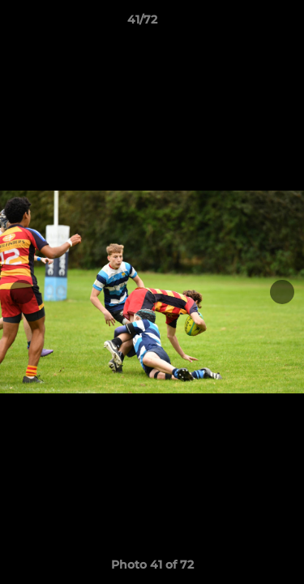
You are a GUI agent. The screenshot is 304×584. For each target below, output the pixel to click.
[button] (245, 23)
